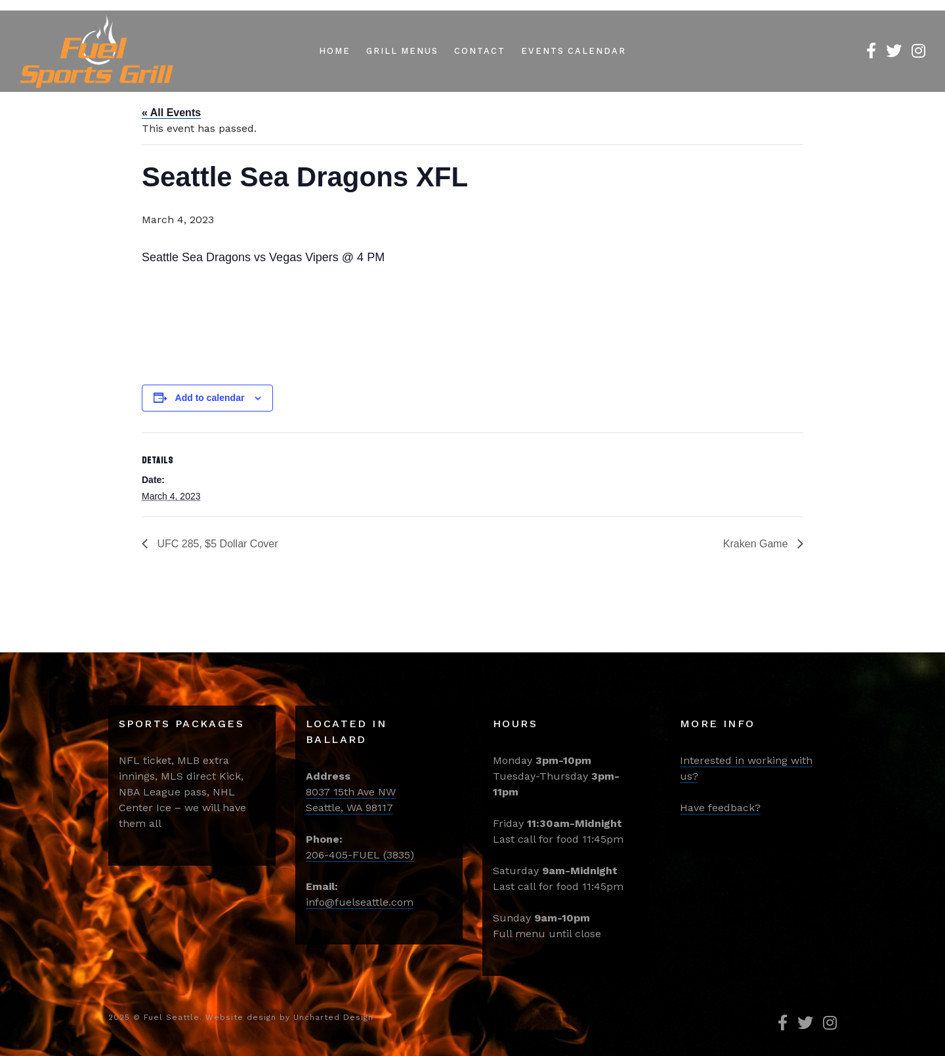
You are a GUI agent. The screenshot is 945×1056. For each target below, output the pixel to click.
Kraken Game (757, 543)
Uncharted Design (333, 1017)
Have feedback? (720, 807)
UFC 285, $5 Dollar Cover (216, 543)
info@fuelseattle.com (359, 902)
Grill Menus (402, 51)
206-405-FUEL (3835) (360, 855)
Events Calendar (573, 51)
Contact (479, 51)
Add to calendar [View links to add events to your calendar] (210, 397)
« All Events (171, 112)
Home (334, 51)
